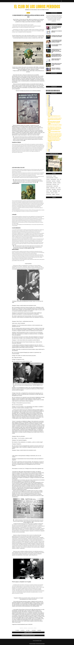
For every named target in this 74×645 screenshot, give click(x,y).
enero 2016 (49, 148)
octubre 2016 (50, 109)
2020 (48, 100)
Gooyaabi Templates (42, 643)
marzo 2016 (49, 145)
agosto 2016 (49, 112)
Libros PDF (52, 192)
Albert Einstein (54, 184)
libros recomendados (53, 179)
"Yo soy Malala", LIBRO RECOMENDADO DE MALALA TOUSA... (54, 132)
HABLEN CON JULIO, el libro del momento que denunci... (54, 130)
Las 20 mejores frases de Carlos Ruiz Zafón (53, 137)
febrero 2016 (50, 146)
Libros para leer (59, 189)
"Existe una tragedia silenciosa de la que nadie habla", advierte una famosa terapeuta (56, 27)
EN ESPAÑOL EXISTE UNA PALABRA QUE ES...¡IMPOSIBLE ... (54, 125)
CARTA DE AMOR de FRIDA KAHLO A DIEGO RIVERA (54, 121)
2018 (48, 103)
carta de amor (57, 194)
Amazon (58, 179)
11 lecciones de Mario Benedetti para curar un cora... (54, 116)
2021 (48, 99)
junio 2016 (49, 114)
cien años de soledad (48, 184)
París (58, 184)
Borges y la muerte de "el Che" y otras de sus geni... (55, 135)
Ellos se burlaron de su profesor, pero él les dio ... (54, 139)
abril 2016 (49, 144)
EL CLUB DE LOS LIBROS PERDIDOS (37, 6)
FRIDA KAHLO (47, 187)
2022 (48, 98)
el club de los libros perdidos (49, 177)
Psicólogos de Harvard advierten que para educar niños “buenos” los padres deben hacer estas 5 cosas (56, 55)
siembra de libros (52, 187)
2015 (48, 149)
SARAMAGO (53, 194)
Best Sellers (56, 177)
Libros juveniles (54, 189)
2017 (48, 104)
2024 (48, 95)
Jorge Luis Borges (48, 189)
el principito (58, 182)
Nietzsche (56, 192)
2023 (48, 96)
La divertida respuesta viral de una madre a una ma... (54, 120)
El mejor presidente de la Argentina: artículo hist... (54, 128)
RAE (60, 179)
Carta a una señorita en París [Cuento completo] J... (55, 118)
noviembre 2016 (50, 108)
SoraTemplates (34, 643)
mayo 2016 (49, 142)
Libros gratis (54, 182)
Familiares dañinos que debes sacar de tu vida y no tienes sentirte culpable (56, 64)
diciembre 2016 (50, 107)
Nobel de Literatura (48, 194)
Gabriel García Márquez (49, 182)
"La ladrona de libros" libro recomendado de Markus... (54, 123)
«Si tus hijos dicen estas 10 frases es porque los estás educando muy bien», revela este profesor (56, 41)
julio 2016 (49, 113)
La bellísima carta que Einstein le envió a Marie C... (54, 136)
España (59, 187)
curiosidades (48, 179)
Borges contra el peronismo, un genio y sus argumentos (53, 141)
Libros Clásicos (48, 192)
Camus (56, 187)
